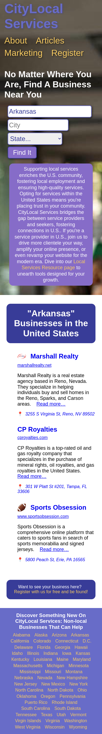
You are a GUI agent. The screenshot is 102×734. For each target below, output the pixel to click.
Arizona (59, 635)
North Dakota (60, 690)
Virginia (52, 720)
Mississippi (30, 671)
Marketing (23, 53)
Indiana (51, 653)
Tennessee (26, 714)
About (15, 40)
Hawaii (81, 647)
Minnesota (79, 665)
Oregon (48, 696)
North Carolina (29, 690)
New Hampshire (72, 677)
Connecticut (67, 641)
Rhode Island (64, 702)
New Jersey (25, 684)
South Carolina (35, 708)
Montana (74, 671)
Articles (50, 40)
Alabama (21, 635)
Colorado (42, 641)
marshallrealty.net (34, 365)
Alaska (41, 635)
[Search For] (50, 111)
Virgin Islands (28, 720)
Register (67, 53)
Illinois (33, 653)
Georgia (62, 647)
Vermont (78, 714)
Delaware (23, 647)
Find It (22, 152)
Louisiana (42, 659)
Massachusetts (27, 665)
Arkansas (80, 635)
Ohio (82, 690)
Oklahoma (26, 696)
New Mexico (53, 684)
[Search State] (35, 139)
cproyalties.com (32, 437)
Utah (61, 714)
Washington (75, 720)
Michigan (55, 665)
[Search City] (38, 125)
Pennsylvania (72, 696)
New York (78, 684)
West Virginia (28, 727)
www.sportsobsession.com (43, 516)
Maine (63, 659)
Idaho (17, 653)
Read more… (51, 404)
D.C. (87, 641)
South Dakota (67, 708)
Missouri (53, 671)
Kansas (83, 653)
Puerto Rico (36, 702)
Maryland (82, 659)
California (20, 641)
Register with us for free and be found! (51, 591)
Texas (46, 714)
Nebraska (23, 677)
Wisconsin (55, 727)
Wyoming (78, 727)
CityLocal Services (33, 16)
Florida (43, 647)
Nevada (44, 677)
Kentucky (20, 659)
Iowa (66, 653)
